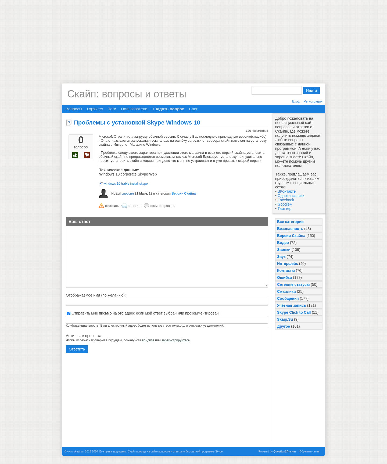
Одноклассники (291, 195)
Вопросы (74, 109)
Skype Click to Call (294, 312)
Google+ (285, 204)
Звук (281, 256)
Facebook (286, 200)
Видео (283, 242)
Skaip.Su (285, 319)
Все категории (290, 222)
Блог (193, 109)
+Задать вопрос (168, 109)
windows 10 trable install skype (125, 183)
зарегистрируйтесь (176, 340)
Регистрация (313, 101)
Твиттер (284, 208)
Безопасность (290, 228)
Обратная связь (309, 451)
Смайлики (286, 291)
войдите (148, 340)
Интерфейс (287, 263)
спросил (127, 193)
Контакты (286, 270)
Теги (112, 109)
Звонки (284, 249)
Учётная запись (291, 305)
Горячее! (95, 109)
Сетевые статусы (293, 284)
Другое (283, 326)
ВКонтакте (287, 191)
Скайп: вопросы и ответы (126, 94)
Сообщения (288, 298)
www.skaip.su (75, 451)
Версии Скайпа (291, 235)
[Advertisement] (193, 37)
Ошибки (284, 277)
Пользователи (134, 109)
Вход (295, 101)
